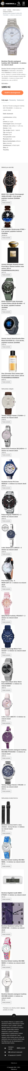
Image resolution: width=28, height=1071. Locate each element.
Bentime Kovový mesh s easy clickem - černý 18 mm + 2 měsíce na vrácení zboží (12, 827)
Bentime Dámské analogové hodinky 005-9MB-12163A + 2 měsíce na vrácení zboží (13, 996)
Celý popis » (4, 83)
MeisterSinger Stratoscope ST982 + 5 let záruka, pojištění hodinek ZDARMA (13, 231)
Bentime (15, 798)
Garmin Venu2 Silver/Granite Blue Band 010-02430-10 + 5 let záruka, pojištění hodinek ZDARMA (12, 340)
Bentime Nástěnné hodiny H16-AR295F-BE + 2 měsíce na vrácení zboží (12, 928)
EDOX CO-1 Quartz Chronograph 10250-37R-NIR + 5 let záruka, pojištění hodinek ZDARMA (12, 196)
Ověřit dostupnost (12, 93)
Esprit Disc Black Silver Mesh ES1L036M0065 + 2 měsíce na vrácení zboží (11, 684)
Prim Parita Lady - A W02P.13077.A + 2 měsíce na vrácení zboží (13, 583)
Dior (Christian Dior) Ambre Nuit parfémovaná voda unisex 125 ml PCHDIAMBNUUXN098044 (12, 375)
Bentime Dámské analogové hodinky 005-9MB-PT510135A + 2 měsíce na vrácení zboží (13, 752)
